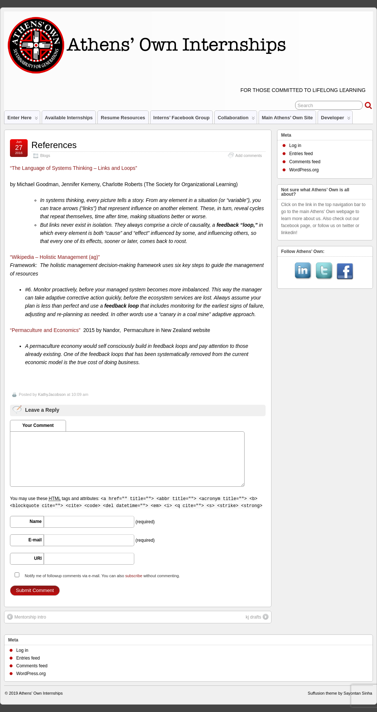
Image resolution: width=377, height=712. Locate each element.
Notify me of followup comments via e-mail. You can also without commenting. (95, 575)
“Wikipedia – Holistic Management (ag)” (55, 257)
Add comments (248, 155)
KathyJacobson (52, 394)
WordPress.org (304, 169)
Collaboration (236, 119)
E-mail (35, 539)
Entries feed (301, 153)
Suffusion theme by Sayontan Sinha (340, 693)
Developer (335, 119)
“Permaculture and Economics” (45, 330)
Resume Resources (123, 117)
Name (36, 521)
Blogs (45, 155)
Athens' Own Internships (41, 693)
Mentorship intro (26, 617)
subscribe (133, 576)
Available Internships (69, 117)
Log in (295, 145)
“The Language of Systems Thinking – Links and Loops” (73, 168)
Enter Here (22, 119)
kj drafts (257, 617)
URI (38, 558)
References (54, 145)
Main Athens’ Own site (287, 117)
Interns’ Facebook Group (181, 117)
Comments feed (305, 161)
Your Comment (37, 425)
